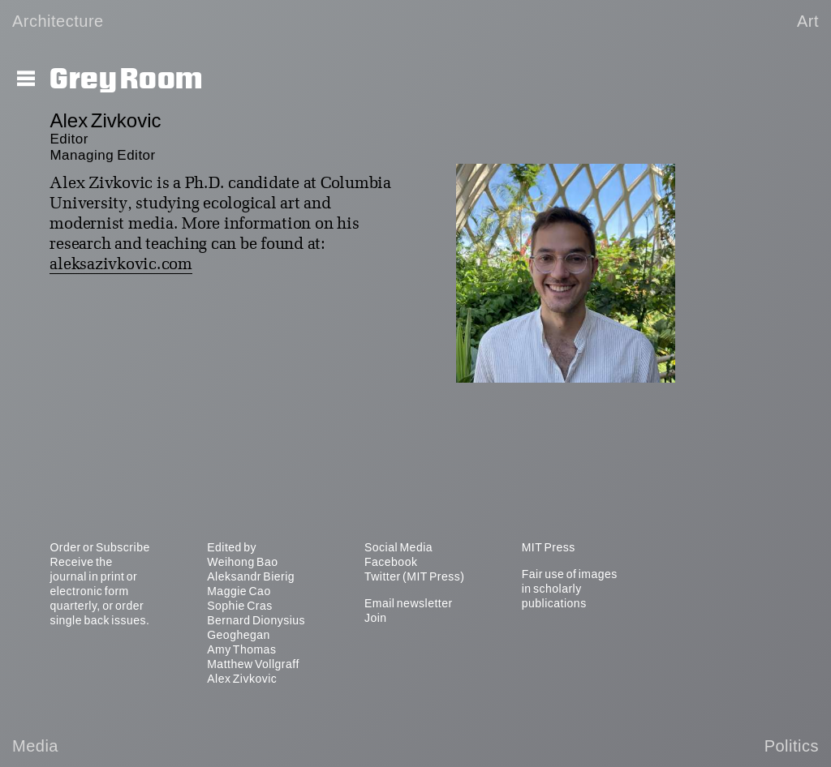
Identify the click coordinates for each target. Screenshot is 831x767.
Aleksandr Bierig (251, 576)
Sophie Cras (240, 605)
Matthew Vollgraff (253, 664)
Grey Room (126, 79)
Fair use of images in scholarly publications (570, 589)
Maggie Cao (239, 591)
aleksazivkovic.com (121, 265)
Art (808, 21)
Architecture (58, 21)
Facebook (390, 561)
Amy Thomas (241, 649)
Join (375, 617)
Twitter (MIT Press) (414, 576)
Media (35, 746)
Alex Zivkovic (242, 678)
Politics (791, 746)
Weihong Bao (242, 561)
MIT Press (548, 547)
